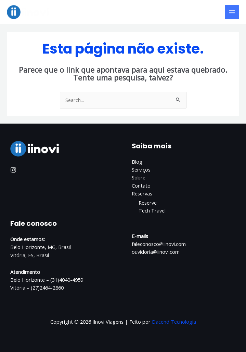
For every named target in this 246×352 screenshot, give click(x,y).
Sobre (138, 177)
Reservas (142, 193)
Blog (137, 161)
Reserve (148, 202)
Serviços (141, 169)
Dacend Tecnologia (174, 321)
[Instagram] (13, 170)
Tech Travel (152, 210)
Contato (141, 185)
